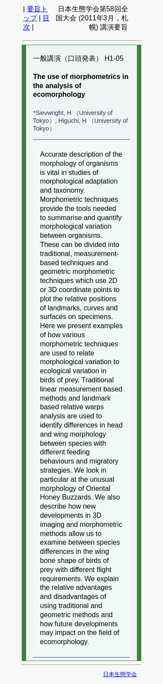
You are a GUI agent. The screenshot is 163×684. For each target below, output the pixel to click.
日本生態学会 (120, 674)
